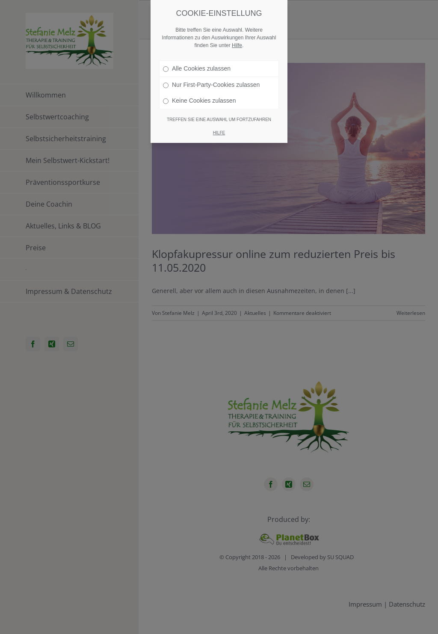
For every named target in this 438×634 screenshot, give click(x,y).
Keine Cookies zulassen (199, 100)
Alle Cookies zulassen (197, 68)
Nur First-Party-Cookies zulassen (211, 84)
